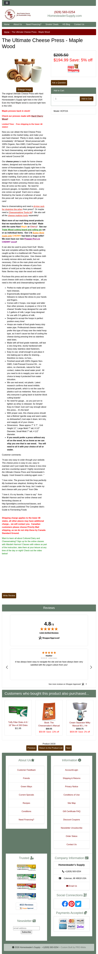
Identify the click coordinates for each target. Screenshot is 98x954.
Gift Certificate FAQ (71, 811)
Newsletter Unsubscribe (71, 828)
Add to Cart (86, 99)
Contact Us (79, 24)
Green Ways (26, 786)
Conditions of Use (72, 795)
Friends (26, 778)
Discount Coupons (71, 820)
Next (68, 748)
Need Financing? (33, 24)
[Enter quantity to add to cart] (67, 98)
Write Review (9, 595)
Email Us (71, 886)
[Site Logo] (17, 14)
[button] (7, 667)
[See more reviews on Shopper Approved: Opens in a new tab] (65, 684)
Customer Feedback (26, 770)
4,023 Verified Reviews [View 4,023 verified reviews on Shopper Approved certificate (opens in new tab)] (48, 633)
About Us (18, 24)
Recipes (26, 803)
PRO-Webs (81, 947)
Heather (49, 656)
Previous (31, 748)
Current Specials (26, 795)
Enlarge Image (24, 90)
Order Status (71, 836)
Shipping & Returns (71, 778)
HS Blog (66, 24)
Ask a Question (59, 83)
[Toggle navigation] (7, 3)
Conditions (26, 811)
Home (6, 24)
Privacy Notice (71, 786)
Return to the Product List (50, 748)
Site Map (72, 803)
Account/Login (71, 770)
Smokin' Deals (51, 24)
